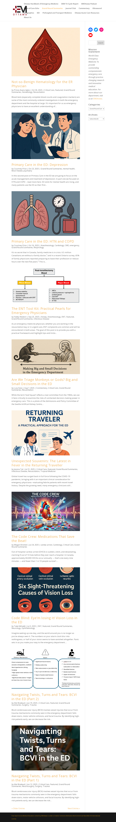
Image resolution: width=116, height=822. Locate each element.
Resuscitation (39, 92)
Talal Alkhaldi (19, 626)
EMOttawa (97, 98)
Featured (59, 90)
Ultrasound (97, 8)
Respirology (39, 247)
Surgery (25, 705)
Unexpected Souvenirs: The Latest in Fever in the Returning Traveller (41, 463)
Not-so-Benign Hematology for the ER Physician (42, 84)
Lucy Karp (18, 388)
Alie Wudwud (19, 703)
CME (67, 245)
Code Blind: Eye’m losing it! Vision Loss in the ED (44, 620)
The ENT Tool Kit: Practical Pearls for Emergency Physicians (41, 310)
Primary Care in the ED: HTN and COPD (43, 241)
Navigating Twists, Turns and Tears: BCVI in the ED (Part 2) (44, 696)
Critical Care (49, 90)
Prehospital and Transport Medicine (57, 13)
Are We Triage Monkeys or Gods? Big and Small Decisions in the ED (45, 381)
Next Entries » (74, 808)
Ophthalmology (28, 628)
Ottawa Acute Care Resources (87, 13)
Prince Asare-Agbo (22, 90)
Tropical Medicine (48, 471)
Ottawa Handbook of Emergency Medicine (41, 4)
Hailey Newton (20, 317)
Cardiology (59, 245)
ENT (63, 317)
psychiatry (27, 170)
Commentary (84, 8)
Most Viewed (17, 170)
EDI (38, 13)
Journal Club (71, 8)
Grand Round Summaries (52, 8)
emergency (74, 245)
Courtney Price (20, 168)
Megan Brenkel (20, 545)
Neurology (16, 628)
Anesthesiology (47, 245)
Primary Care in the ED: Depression (40, 164)
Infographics (29, 13)
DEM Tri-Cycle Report (69, 4)
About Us (27, 17)
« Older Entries (18, 808)
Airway (44, 317)
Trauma (33, 705)
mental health (69, 168)
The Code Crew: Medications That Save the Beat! (43, 538)
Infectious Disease (41, 319)
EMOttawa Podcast (89, 4)
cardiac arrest (46, 545)
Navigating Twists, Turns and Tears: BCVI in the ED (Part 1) (44, 778)
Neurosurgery (28, 786)
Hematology (27, 92)
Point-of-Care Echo (31, 8)
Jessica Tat (18, 469)
